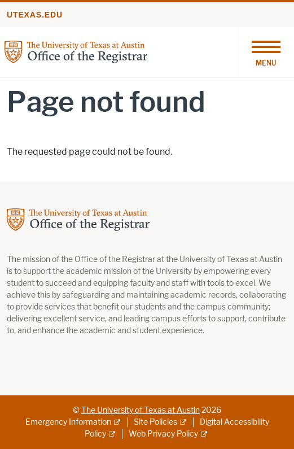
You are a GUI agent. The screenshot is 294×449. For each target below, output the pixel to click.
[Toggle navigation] (266, 52)
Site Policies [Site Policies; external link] (155, 422)
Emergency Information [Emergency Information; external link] (68, 422)
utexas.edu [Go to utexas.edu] (35, 14)
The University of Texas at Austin (140, 410)
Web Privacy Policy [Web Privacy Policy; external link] (163, 434)
